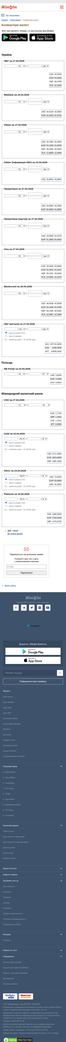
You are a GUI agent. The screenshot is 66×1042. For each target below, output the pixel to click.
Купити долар (9, 848)
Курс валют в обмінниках (14, 837)
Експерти (7, 908)
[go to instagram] (40, 608)
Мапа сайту (10, 586)
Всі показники (12, 15)
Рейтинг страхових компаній (15, 973)
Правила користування (13, 914)
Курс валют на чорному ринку (15, 842)
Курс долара (8, 702)
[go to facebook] (16, 608)
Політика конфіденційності (14, 919)
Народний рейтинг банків (14, 756)
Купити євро (8, 853)
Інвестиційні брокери (12, 724)
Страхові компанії (10, 984)
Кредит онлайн (9, 751)
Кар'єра (6, 903)
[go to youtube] (48, 608)
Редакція (7, 897)
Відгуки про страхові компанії (15, 968)
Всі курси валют (15, 533)
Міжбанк (6, 729)
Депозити (7, 735)
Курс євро (7, 708)
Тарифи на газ (9, 740)
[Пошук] (60, 673)
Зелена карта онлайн (12, 962)
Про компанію (9, 886)
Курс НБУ (7, 713)
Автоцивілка (8, 978)
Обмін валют (8, 831)
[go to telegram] (24, 608)
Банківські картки (10, 718)
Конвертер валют (10, 745)
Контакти (7, 892)
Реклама (7, 940)
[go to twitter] (32, 608)
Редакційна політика (12, 924)
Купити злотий (9, 858)
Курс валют (8, 697)
